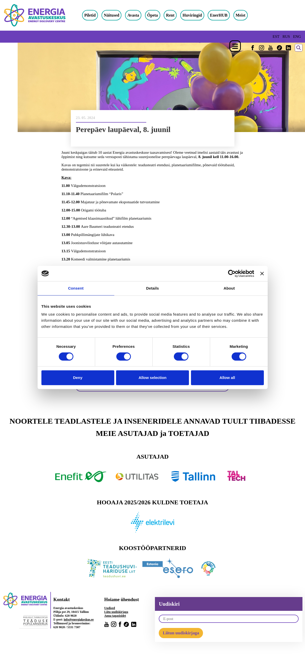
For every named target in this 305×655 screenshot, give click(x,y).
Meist (245, 15)
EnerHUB (223, 15)
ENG (297, 36)
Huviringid (197, 15)
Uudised (109, 608)
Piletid (94, 15)
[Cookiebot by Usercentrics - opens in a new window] (231, 273)
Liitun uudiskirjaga (181, 633)
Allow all (227, 377)
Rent (175, 15)
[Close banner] (262, 273)
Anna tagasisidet (115, 616)
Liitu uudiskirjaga (116, 612)
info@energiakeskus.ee (79, 620)
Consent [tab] (76, 288)
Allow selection (152, 377)
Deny (78, 377)
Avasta (138, 15)
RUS (286, 36)
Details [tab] (152, 288)
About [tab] (229, 288)
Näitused (116, 15)
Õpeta (157, 15)
